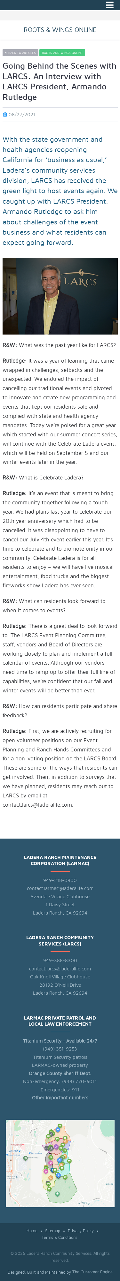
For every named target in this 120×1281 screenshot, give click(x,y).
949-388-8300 (60, 960)
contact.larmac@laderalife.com (60, 888)
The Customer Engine (92, 1272)
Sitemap (52, 1231)
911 (75, 1090)
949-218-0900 (60, 880)
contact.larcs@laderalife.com (60, 969)
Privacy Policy (81, 1231)
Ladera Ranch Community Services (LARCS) (60, 940)
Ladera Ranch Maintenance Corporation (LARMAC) (60, 860)
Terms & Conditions (59, 1238)
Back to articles (20, 53)
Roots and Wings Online (62, 53)
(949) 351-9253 (60, 1049)
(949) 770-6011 (79, 1081)
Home (32, 1231)
